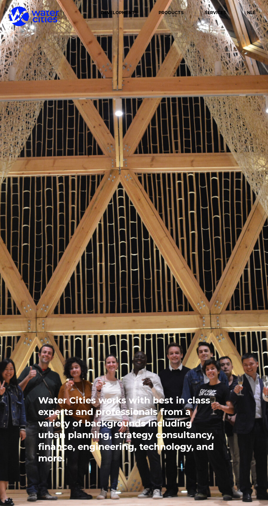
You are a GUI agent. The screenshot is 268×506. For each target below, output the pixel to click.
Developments (119, 12)
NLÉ (251, 12)
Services (215, 12)
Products (171, 12)
